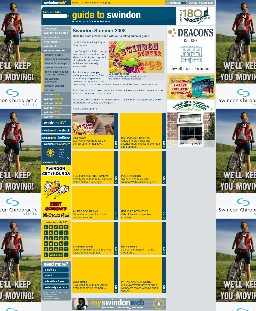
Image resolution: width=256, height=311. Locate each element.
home (75, 2)
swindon (51, 94)
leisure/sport (51, 41)
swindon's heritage (55, 63)
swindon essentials (55, 67)
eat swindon (51, 37)
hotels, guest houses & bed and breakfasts (56, 73)
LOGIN (193, 2)
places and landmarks (57, 59)
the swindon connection (51, 80)
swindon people (53, 54)
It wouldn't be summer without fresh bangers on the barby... (90, 284)
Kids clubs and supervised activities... (136, 214)
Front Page (79, 21)
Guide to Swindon (99, 21)
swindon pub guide (55, 32)
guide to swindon (54, 50)
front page (50, 28)
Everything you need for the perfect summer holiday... (89, 140)
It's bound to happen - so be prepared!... (137, 249)
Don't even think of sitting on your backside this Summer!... (93, 249)
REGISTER (206, 2)
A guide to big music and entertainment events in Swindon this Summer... (140, 142)
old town (49, 90)
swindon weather (54, 86)
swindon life (51, 46)
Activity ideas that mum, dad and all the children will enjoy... (92, 179)
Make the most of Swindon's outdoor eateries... (89, 214)
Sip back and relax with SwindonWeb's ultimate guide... (139, 179)
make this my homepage (96, 2)
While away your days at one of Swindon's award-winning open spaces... (139, 286)
